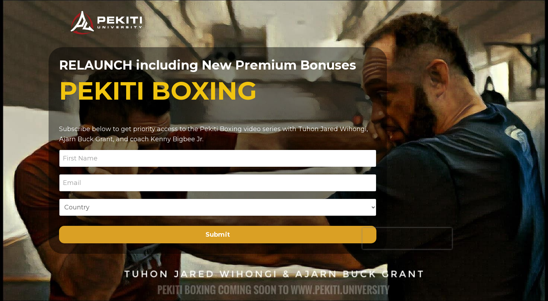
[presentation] (407, 238)
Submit (218, 234)
